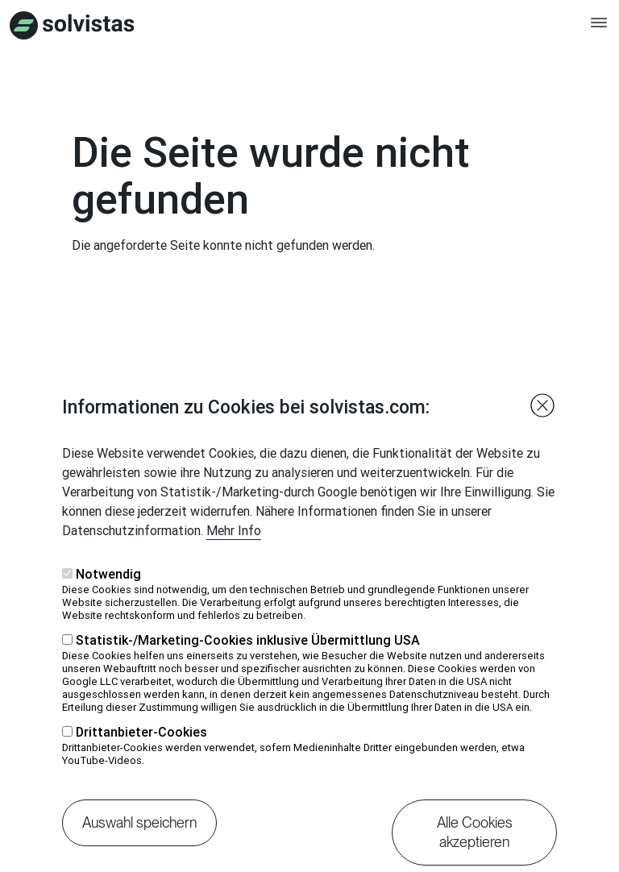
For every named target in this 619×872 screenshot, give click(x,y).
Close (542, 431)
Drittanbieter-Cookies (141, 758)
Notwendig (108, 600)
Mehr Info (233, 557)
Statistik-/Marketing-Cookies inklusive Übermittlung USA (248, 666)
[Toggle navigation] (599, 30)
